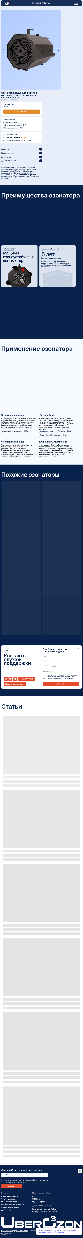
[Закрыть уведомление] (80, 1229)
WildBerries (37, 1199)
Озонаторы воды (8, 1199)
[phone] (61, 666)
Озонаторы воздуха (9, 1196)
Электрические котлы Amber (44, 1209)
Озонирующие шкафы (10, 1207)
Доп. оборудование (9, 1210)
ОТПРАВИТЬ (61, 684)
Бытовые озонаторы (9, 1202)
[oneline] (61, 671)
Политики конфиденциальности (57, 680)
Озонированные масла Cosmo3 (45, 1212)
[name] (61, 656)
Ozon (34, 1196)
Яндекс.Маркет (38, 1202)
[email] (61, 661)
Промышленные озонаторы (12, 1204)
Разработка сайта (6, 1234)
